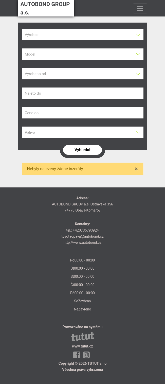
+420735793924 (86, 230)
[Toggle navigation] (140, 8)
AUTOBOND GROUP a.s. (45, 8)
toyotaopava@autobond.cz (82, 236)
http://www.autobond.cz (83, 242)
